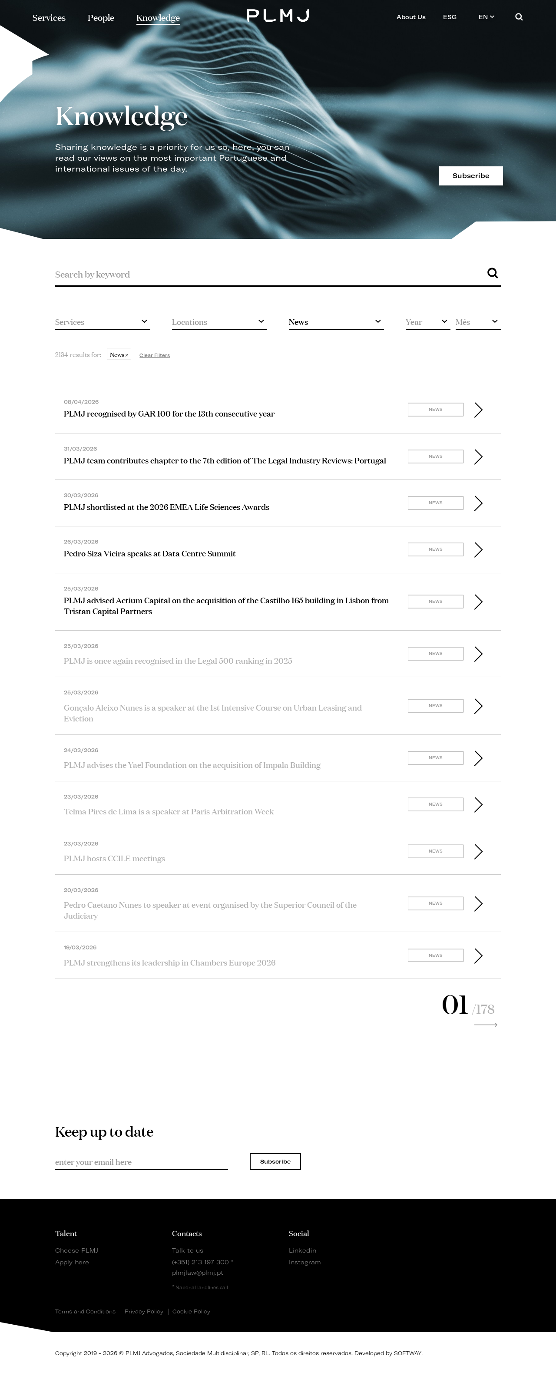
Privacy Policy (144, 1312)
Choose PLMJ (76, 1250)
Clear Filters (154, 355)
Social (299, 1232)
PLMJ (278, 14)
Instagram (305, 1262)
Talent (66, 1232)
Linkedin (302, 1250)
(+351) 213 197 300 (200, 1262)
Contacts (187, 1232)
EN (487, 17)
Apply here (72, 1262)
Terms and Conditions (85, 1312)
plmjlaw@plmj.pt (197, 1272)
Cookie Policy (191, 1312)
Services (49, 16)
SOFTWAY (407, 1353)
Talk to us (187, 1250)
